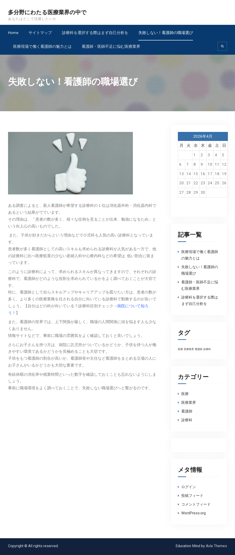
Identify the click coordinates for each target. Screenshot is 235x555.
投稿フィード (192, 495)
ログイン (188, 487)
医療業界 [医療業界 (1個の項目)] (189, 349)
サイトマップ (40, 32)
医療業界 (188, 402)
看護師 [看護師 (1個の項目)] (198, 349)
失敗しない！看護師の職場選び (165, 32)
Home (13, 32)
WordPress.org (193, 513)
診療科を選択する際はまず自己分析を (95, 32)
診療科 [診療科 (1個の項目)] (207, 349)
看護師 (186, 411)
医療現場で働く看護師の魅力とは (42, 46)
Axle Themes (216, 546)
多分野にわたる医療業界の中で (47, 12)
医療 (185, 394)
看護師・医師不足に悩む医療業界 (111, 46)
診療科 (186, 420)
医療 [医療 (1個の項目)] (180, 349)
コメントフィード (196, 504)
